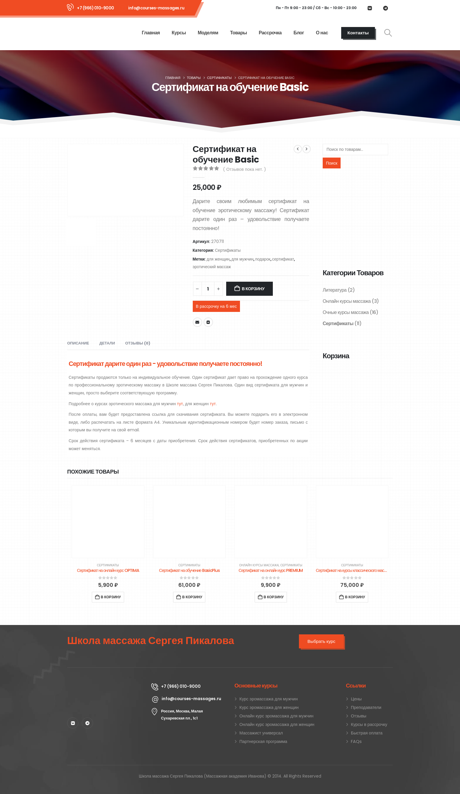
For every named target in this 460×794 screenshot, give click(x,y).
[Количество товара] (208, 289)
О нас (322, 32)
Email (197, 322)
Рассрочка (270, 32)
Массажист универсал (261, 733)
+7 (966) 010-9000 (95, 8)
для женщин (218, 259)
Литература (334, 290)
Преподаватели (366, 707)
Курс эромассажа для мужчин (268, 699)
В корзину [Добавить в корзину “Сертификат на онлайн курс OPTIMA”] (111, 596)
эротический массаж (212, 267)
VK (208, 322)
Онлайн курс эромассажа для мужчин (276, 716)
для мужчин (242, 259)
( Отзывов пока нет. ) (244, 169)
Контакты (358, 33)
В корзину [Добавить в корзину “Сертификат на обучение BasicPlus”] (192, 596)
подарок (262, 259)
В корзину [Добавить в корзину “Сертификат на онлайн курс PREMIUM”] (274, 596)
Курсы (179, 32)
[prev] (298, 149)
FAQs (356, 741)
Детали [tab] (107, 343)
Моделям (208, 32)
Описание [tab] (78, 343)
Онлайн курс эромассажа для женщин (276, 724)
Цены (356, 699)
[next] (306, 149)
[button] (388, 33)
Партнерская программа (263, 741)
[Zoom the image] (104, 685)
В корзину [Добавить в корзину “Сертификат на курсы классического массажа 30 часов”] (355, 596)
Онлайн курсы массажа (347, 301)
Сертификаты (228, 250)
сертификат (283, 259)
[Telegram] (385, 8)
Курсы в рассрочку (369, 724)
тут (180, 404)
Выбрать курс (321, 641)
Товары (238, 32)
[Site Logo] (91, 32)
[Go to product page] (108, 522)
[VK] (370, 8)
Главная (151, 32)
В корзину (253, 289)
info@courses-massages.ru (156, 8)
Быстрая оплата (367, 733)
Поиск (331, 163)
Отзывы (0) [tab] (137, 343)
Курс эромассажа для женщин (269, 707)
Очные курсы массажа (346, 312)
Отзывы (358, 716)
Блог (298, 32)
